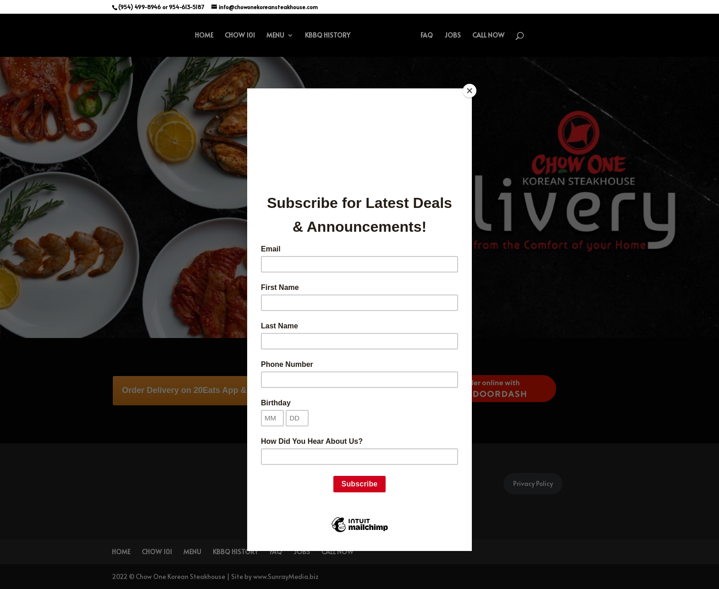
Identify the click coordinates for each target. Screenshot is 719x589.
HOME (204, 35)
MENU (275, 35)
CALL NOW (488, 35)
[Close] (469, 91)
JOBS (452, 35)
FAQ (426, 35)
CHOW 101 (240, 35)
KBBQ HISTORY (327, 35)
